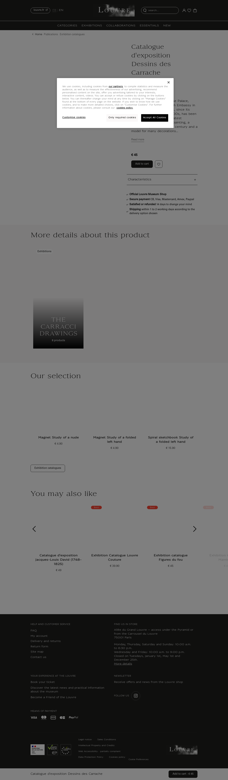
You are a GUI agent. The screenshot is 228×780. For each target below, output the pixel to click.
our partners (116, 87)
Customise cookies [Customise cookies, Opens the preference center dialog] (74, 117)
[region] (115, 103)
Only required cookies (122, 118)
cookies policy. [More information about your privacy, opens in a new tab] (125, 108)
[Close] (169, 82)
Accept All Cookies (154, 118)
